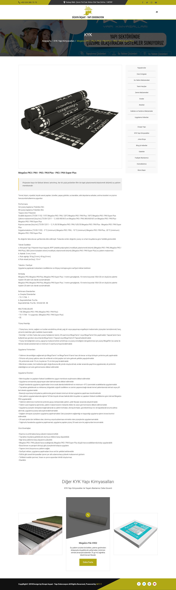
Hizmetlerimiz (141, 164)
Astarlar (141, 105)
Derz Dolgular (141, 74)
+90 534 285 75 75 (27, 2)
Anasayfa (46, 41)
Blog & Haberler (141, 145)
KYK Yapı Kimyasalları (64, 41)
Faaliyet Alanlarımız (141, 158)
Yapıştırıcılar (141, 68)
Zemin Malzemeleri (141, 92)
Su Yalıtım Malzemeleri (141, 80)
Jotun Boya (142, 139)
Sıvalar (141, 99)
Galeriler (141, 151)
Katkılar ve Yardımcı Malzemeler (142, 111)
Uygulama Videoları (141, 117)
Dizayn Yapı (142, 127)
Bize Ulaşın (142, 170)
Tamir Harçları (141, 86)
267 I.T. (99, 584)
